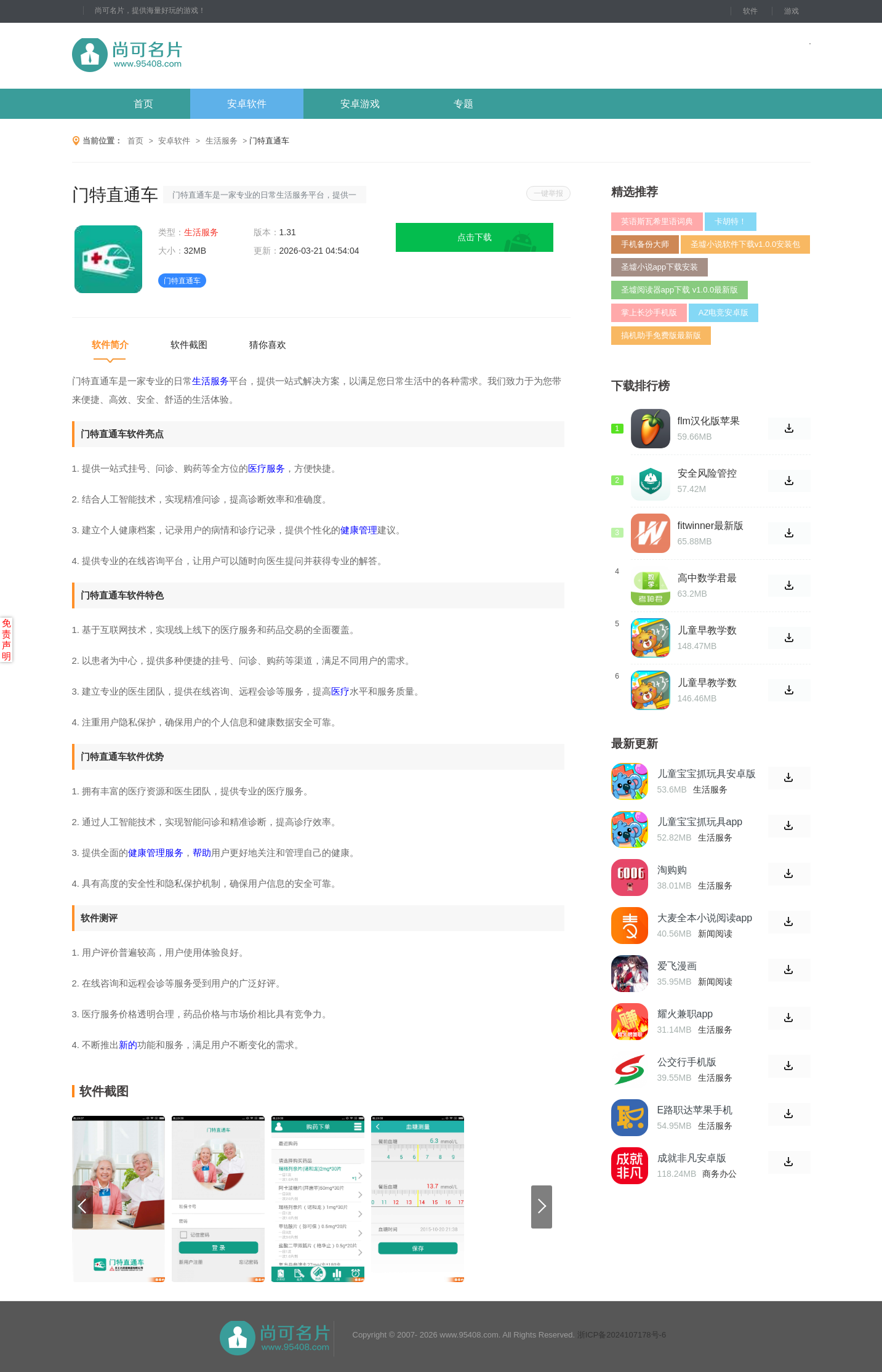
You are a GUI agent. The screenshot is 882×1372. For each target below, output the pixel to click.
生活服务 (222, 140)
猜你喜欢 (267, 344)
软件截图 (188, 344)
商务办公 (719, 1174)
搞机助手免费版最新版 (661, 335)
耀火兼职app (685, 1014)
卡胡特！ (731, 221)
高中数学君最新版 (707, 578)
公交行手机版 (686, 1062)
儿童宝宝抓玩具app (700, 822)
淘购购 (672, 870)
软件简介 (110, 344)
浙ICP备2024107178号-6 (622, 1334)
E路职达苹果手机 (695, 1110)
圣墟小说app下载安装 (660, 267)
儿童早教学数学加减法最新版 (707, 682)
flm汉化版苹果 (709, 421)
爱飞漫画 (677, 966)
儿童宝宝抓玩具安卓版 (706, 774)
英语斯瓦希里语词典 (657, 221)
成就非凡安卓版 (691, 1158)
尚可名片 (194, 55)
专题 (463, 104)
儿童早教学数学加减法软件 (707, 630)
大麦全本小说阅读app (705, 918)
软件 (750, 11)
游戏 (791, 11)
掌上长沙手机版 (649, 312)
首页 (143, 104)
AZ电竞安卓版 (724, 312)
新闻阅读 (715, 933)
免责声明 (6, 639)
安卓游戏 (360, 104)
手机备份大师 (645, 244)
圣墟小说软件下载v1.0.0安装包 (745, 244)
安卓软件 (247, 104)
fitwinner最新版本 (711, 525)
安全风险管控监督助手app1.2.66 (707, 473)
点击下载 (474, 237)
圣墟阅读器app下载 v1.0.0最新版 (680, 289)
